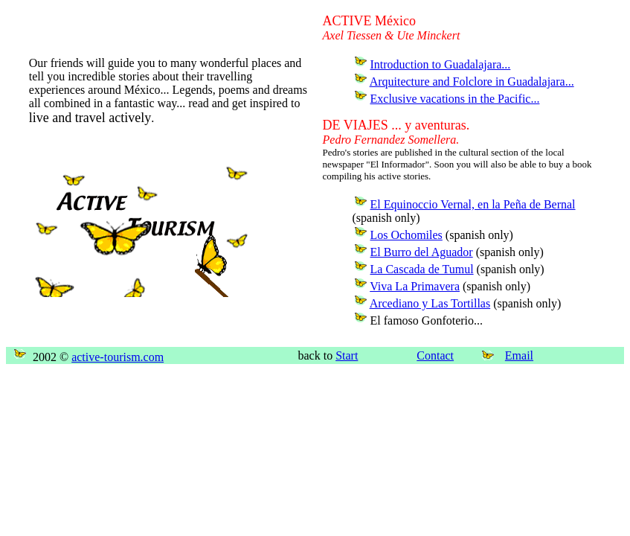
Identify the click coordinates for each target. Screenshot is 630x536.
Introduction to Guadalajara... (440, 64)
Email (519, 355)
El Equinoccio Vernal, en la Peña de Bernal (473, 204)
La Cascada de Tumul (422, 269)
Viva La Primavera (415, 286)
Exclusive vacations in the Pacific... (455, 98)
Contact (435, 355)
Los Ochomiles (406, 235)
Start (346, 355)
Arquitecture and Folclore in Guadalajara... (472, 81)
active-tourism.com (117, 357)
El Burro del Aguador (421, 252)
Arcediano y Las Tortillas (430, 303)
